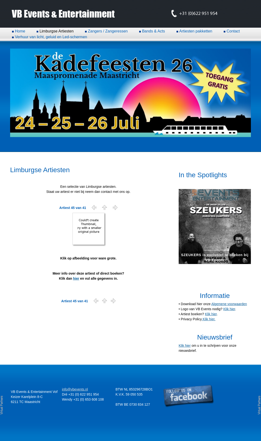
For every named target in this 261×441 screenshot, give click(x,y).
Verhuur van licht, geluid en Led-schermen (51, 37)
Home (20, 31)
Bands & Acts (153, 31)
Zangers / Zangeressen (108, 31)
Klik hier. (208, 319)
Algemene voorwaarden (229, 304)
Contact (233, 31)
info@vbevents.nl (75, 389)
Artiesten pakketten (195, 31)
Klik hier (229, 309)
